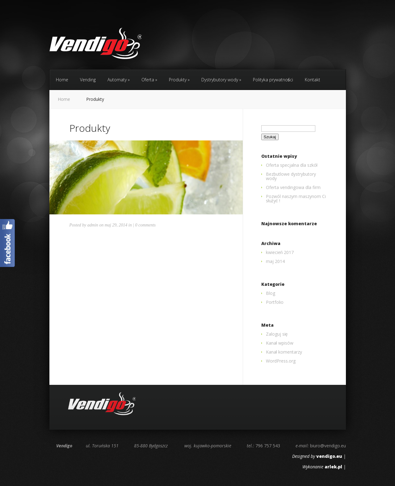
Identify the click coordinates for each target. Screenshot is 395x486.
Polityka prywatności (273, 80)
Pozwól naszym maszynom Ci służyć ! (296, 198)
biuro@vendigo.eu (328, 446)
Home (62, 80)
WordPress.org (281, 361)
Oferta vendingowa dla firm (293, 187)
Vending (88, 80)
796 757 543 (267, 446)
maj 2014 (275, 261)
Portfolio (275, 302)
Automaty (118, 80)
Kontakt (312, 80)
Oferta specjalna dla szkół (291, 165)
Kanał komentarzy (284, 352)
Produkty (179, 80)
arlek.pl (333, 467)
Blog (270, 293)
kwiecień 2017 (280, 252)
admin (92, 225)
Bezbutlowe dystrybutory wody (291, 176)
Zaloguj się (277, 334)
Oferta (149, 80)
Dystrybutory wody (221, 80)
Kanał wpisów (279, 343)
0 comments (145, 225)
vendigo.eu (329, 456)
